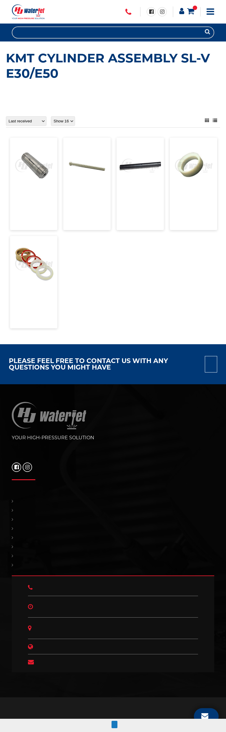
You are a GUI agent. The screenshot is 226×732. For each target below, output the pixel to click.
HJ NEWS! (113, 556)
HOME (113, 501)
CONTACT (113, 538)
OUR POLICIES (113, 547)
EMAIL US (204, 715)
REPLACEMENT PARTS (113, 519)
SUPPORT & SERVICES (113, 528)
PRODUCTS (113, 510)
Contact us (211, 364)
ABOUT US (113, 565)
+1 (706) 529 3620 (128, 12)
